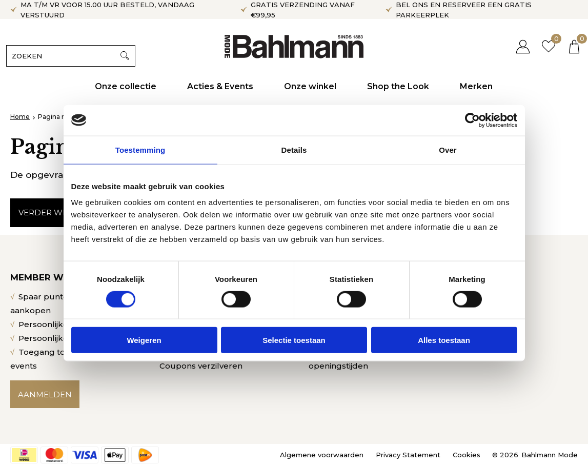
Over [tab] (448, 149)
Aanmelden (45, 394)
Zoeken (128, 56)
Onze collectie (126, 86)
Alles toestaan (444, 340)
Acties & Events (221, 86)
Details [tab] (294, 149)
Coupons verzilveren (200, 366)
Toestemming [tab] (140, 149)
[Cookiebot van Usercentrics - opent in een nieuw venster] (472, 120)
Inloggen (518, 46)
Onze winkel (311, 86)
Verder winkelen (58, 212)
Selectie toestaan (294, 340)
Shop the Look (399, 86)
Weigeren (144, 340)
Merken (476, 86)
